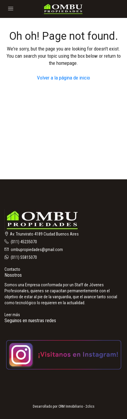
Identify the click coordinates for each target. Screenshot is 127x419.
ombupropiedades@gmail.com (37, 249)
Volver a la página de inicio (63, 78)
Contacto (12, 269)
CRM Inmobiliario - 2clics (76, 406)
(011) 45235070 (24, 241)
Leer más (12, 314)
